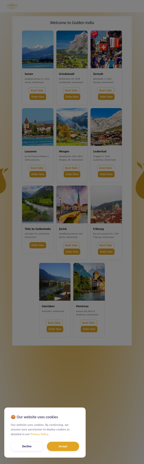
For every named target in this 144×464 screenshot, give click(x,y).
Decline (27, 446)
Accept (63, 446)
